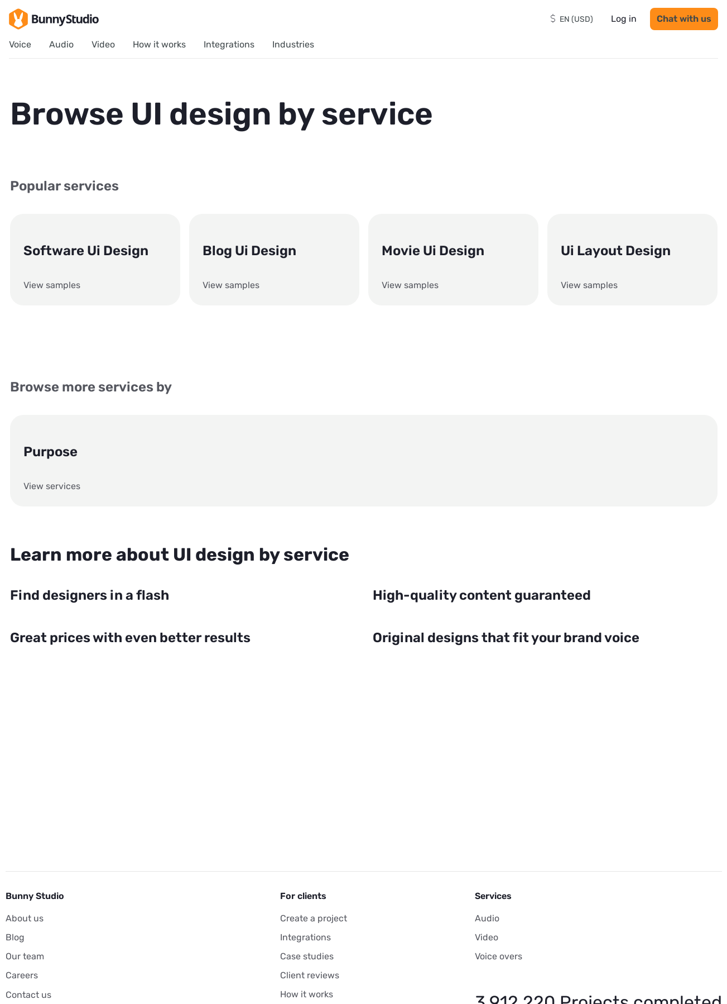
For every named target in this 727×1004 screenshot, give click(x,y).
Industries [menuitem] (293, 44)
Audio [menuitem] (61, 44)
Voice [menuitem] (20, 44)
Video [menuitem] (103, 44)
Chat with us (684, 18)
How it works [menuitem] (159, 44)
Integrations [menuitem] (229, 44)
